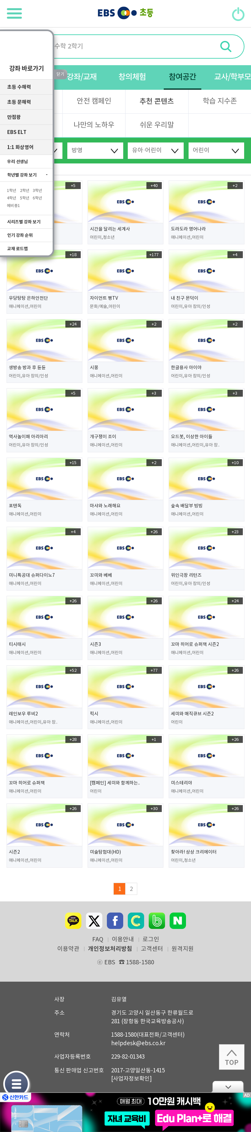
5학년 (24, 200)
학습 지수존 (220, 101)
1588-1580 (136, 962)
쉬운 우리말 (157, 125)
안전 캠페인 (94, 101)
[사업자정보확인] (131, 1079)
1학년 (11, 193)
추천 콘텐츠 (157, 101)
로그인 (150, 939)
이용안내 (123, 939)
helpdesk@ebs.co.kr (138, 1043)
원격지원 (183, 949)
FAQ (97, 939)
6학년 (37, 200)
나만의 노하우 (94, 125)
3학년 (37, 193)
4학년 (11, 200)
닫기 (227, 1086)
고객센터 (152, 949)
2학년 (24, 193)
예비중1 (13, 208)
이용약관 (68, 949)
